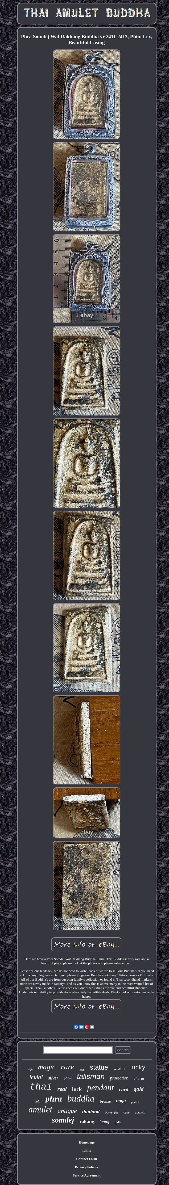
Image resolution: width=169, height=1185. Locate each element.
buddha (80, 1098)
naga (121, 1100)
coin (82, 1069)
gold (138, 1089)
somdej (63, 1120)
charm (139, 1078)
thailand (91, 1111)
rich (30, 1069)
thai (41, 1087)
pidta (117, 1122)
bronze (105, 1101)
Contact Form (86, 1159)
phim (68, 1078)
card (123, 1089)
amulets (140, 1112)
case (126, 1112)
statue (99, 1067)
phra (54, 1098)
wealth (119, 1068)
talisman (91, 1076)
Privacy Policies (86, 1167)
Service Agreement (86, 1175)
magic (46, 1067)
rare (67, 1066)
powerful (111, 1112)
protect (135, 1102)
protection (119, 1078)
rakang (87, 1121)
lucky (138, 1067)
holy (37, 1101)
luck (77, 1089)
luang (104, 1122)
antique (67, 1110)
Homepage (86, 1142)
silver (53, 1078)
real (62, 1089)
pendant (100, 1087)
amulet (40, 1109)
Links (87, 1151)
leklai (36, 1077)
